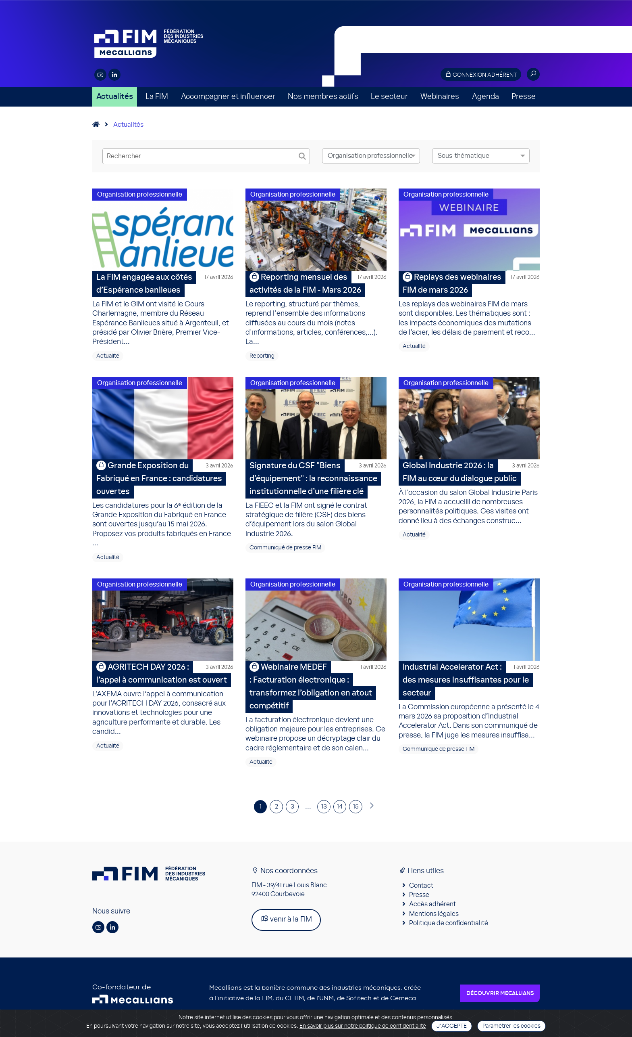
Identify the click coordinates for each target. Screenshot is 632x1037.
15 (358, 814)
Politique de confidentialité (448, 931)
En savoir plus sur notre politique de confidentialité (362, 1026)
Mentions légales (434, 921)
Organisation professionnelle (139, 194)
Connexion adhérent (481, 74)
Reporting (261, 358)
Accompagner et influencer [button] (228, 97)
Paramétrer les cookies (511, 1026)
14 (341, 814)
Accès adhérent (432, 912)
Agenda (485, 97)
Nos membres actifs (323, 97)
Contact (421, 893)
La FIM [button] (157, 97)
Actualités (114, 97)
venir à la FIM (286, 927)
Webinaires (439, 97)
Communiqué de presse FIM (285, 553)
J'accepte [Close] (452, 1026)
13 (324, 814)
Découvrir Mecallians (500, 1001)
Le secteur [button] (389, 97)
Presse (523, 97)
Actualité (107, 358)
